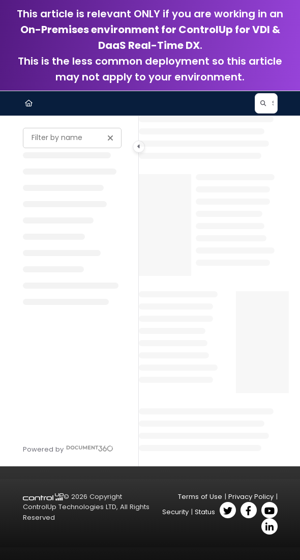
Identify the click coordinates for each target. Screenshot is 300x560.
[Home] (29, 103)
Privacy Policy (251, 496)
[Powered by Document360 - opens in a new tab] (68, 448)
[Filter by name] (72, 138)
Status (205, 512)
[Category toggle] (139, 147)
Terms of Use (200, 496)
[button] (266, 103)
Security (175, 512)
